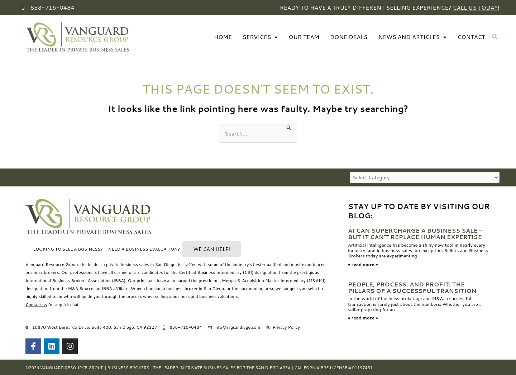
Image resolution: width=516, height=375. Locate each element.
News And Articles (411, 37)
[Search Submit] (289, 127)
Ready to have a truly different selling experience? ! (388, 7)
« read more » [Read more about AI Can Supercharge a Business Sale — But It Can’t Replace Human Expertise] (363, 264)
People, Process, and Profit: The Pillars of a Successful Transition (413, 287)
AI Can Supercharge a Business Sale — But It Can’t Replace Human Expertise (416, 233)
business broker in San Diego (195, 288)
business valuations (218, 297)
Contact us (36, 305)
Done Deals (348, 37)
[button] (495, 37)
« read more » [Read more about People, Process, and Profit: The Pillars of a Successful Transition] (363, 317)
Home (221, 37)
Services (258, 37)
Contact (471, 37)
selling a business (172, 297)
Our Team (302, 37)
